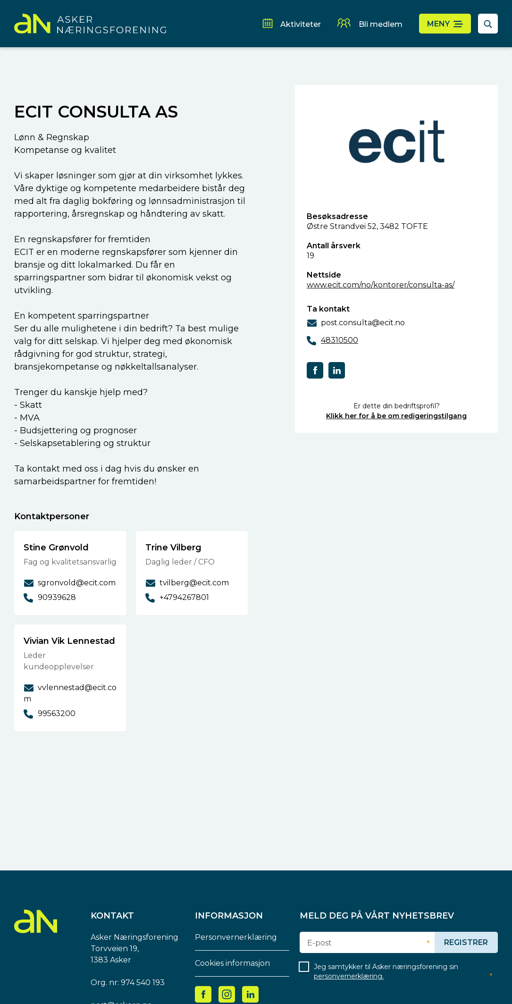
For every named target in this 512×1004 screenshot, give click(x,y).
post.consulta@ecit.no (363, 322)
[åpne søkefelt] (488, 24)
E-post (319, 943)
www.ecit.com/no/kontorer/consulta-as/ (380, 284)
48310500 (339, 340)
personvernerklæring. (349, 976)
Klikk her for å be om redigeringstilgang (396, 416)
